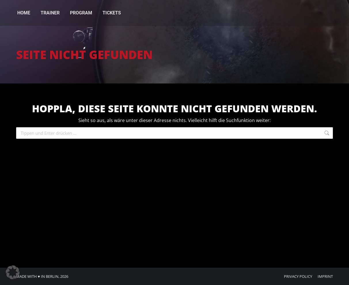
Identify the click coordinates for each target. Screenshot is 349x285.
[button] (12, 272)
